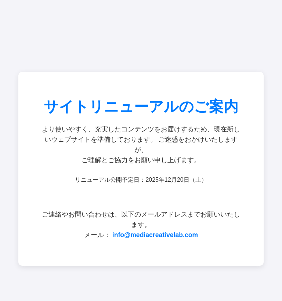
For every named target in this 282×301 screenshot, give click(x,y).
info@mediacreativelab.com (155, 235)
